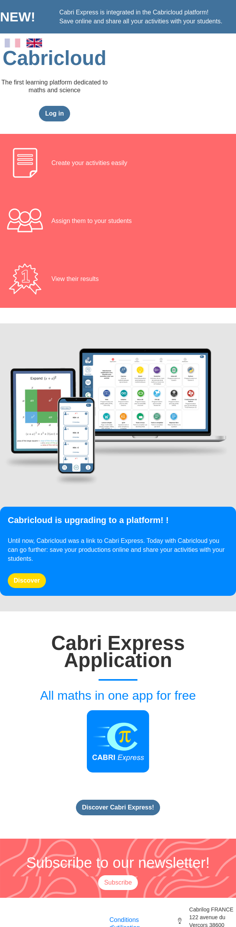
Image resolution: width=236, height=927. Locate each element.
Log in (54, 113)
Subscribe (118, 882)
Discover (27, 580)
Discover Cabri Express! (118, 807)
